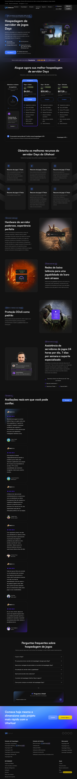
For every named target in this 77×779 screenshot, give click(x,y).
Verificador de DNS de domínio (39, 750)
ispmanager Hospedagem (67, 752)
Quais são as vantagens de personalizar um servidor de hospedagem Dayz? (34, 665)
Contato (6, 3)
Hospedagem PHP (65, 743)
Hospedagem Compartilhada (11, 743)
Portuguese (23, 3)
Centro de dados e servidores (11, 765)
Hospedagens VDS (9, 750)
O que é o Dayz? (19, 656)
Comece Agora (65, 717)
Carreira (60, 772)
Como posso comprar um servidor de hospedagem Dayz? (29, 682)
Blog (60, 770)
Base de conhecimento (13, 3)
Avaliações (7, 770)
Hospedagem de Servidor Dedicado (12, 752)
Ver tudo (67, 400)
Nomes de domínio (36, 743)
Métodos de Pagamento (10, 767)
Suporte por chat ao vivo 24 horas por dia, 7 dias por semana (58, 379)
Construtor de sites (38, 7)
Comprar (30, 99)
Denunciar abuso (62, 765)
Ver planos (10, 52)
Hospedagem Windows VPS (10, 754)
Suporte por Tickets (51, 386)
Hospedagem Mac (8, 756)
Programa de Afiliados (9, 763)
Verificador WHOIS (36, 747)
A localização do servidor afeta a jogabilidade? (26, 669)
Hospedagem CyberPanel (67, 750)
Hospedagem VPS (62, 137)
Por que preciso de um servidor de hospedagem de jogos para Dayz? (32, 661)
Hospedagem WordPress (10, 745)
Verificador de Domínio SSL (38, 752)
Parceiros (7, 772)
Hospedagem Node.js (66, 748)
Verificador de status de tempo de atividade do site (43, 754)
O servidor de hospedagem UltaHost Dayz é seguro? (28, 678)
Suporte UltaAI (63, 386)
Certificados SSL (36, 745)
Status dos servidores (9, 774)
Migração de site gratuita (10, 776)
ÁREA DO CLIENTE (68, 7)
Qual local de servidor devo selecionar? (25, 673)
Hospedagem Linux (65, 745)
